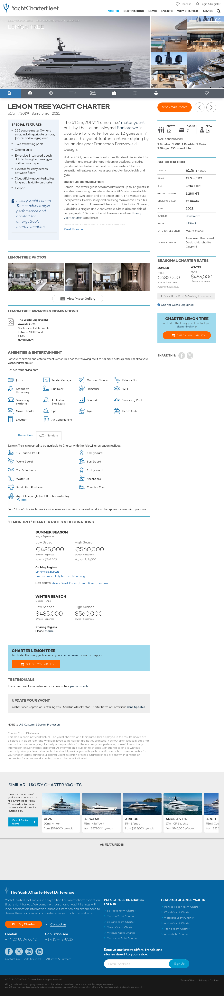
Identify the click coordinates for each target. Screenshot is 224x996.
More (24, 499)
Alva (48, 819)
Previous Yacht (199, 107)
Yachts (113, 11)
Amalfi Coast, (60, 583)
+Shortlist (218, 21)
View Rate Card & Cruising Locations (187, 296)
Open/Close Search (218, 11)
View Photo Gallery (81, 299)
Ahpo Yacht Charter (176, 934)
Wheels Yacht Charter (177, 912)
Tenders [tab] (53, 435)
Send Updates (136, 707)
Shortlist (186, 3)
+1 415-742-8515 (59, 939)
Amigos (131, 819)
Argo (211, 819)
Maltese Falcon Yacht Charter (182, 906)
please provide (79, 686)
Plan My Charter (23, 924)
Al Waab (91, 819)
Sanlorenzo (127, 127)
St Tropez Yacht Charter (121, 910)
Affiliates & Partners (58, 959)
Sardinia (103, 583)
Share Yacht (190, 355)
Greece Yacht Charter (120, 927)
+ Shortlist (207, 93)
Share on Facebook (181, 355)
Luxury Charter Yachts (20, 20)
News (152, 11)
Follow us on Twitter (19, 951)
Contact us (58, 924)
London (11, 934)
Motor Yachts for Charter (49, 20)
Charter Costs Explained (177, 305)
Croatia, (40, 576)
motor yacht (133, 122)
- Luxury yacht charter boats (35, 8)
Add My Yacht (33, 959)
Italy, (58, 576)
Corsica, (74, 583)
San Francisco (56, 934)
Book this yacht (174, 107)
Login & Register (210, 3)
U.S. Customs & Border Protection (39, 724)
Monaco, (66, 576)
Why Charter (187, 11)
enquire (49, 631)
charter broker (70, 655)
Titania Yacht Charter (177, 928)
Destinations (134, 11)
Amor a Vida (176, 819)
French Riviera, (88, 583)
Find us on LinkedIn (39, 951)
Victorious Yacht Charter (179, 917)
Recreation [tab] (25, 435)
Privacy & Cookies (209, 980)
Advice (208, 11)
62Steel (191, 223)
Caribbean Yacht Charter (122, 938)
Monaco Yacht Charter (120, 916)
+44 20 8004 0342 (21, 939)
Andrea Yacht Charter (177, 923)
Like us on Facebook (9, 951)
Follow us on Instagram (29, 951)
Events (167, 11)
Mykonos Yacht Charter (121, 932)
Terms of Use (187, 980)
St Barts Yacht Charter (121, 921)
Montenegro (80, 576)
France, (50, 576)
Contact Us (12, 959)
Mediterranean (47, 572)
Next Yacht (211, 107)
